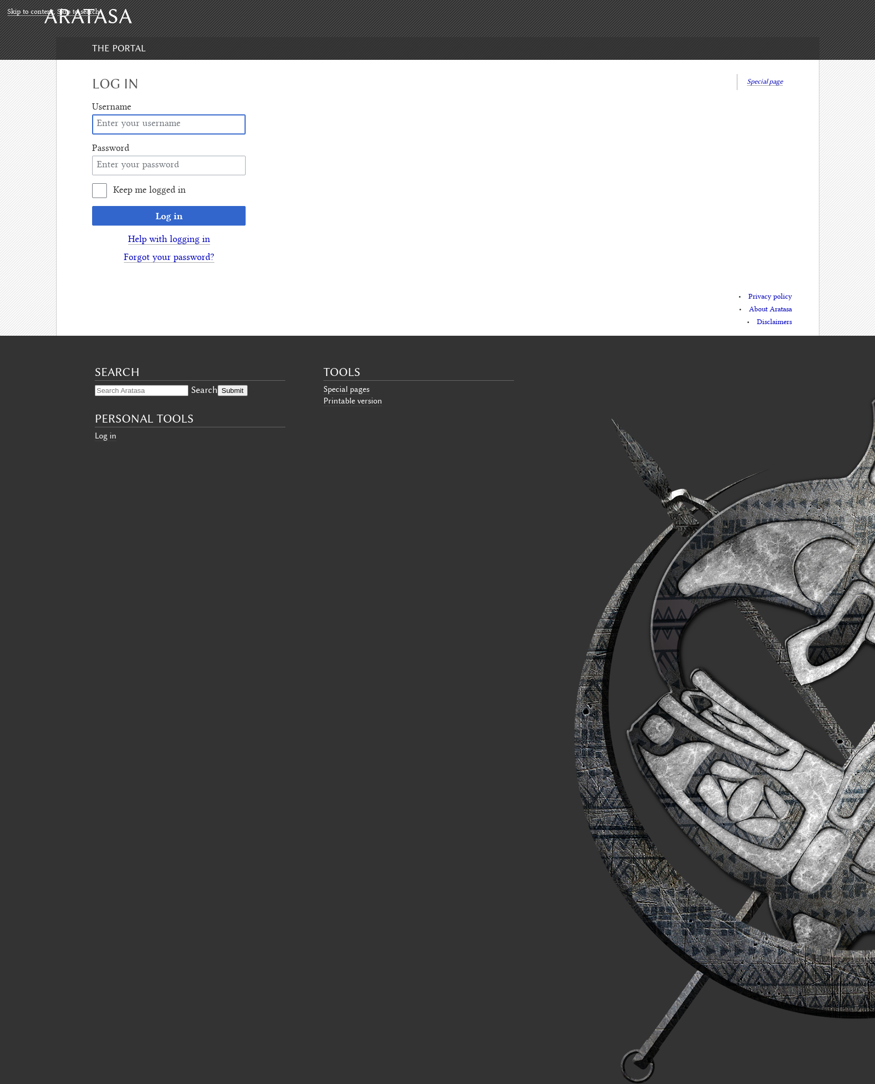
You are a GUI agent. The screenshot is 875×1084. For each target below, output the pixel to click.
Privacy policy (770, 297)
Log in (169, 216)
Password (110, 149)
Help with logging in (169, 240)
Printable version (352, 401)
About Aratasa (770, 310)
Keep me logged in (149, 190)
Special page (765, 81)
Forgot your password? (169, 258)
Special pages (346, 389)
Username (111, 107)
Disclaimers (774, 322)
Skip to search (78, 12)
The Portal (119, 48)
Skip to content (30, 12)
